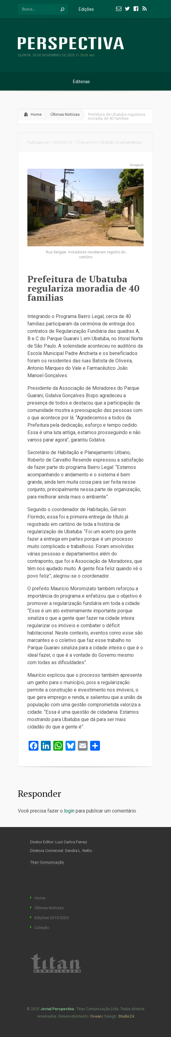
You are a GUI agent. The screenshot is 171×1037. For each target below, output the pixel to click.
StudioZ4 (126, 1016)
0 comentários (128, 142)
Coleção (41, 927)
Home (36, 114)
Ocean (95, 1016)
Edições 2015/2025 (51, 917)
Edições (90, 9)
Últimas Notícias (65, 114)
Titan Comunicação (47, 862)
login (69, 811)
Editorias (85, 81)
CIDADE (106, 142)
